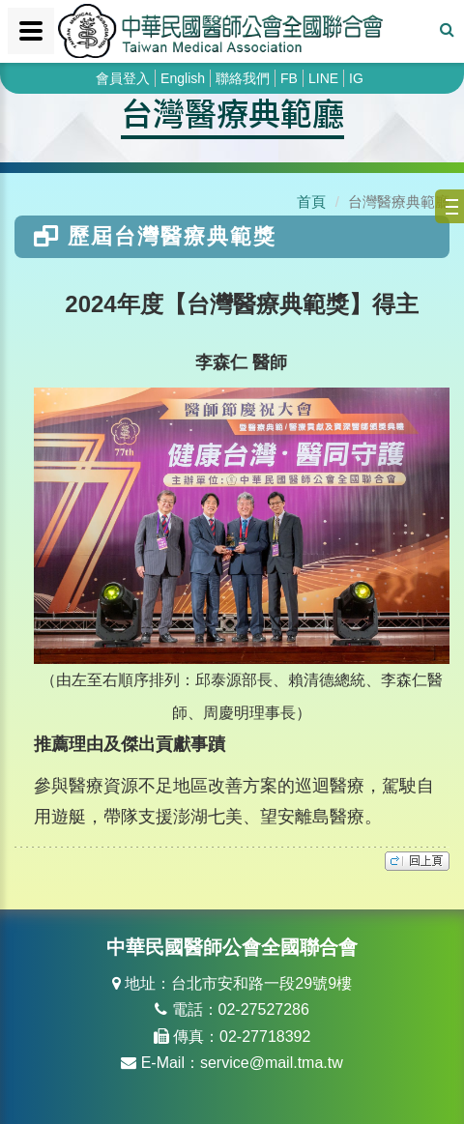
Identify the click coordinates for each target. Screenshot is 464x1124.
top (417, 861)
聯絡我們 (243, 78)
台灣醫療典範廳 (232, 112)
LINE (323, 78)
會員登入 (123, 78)
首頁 (311, 201)
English (182, 78)
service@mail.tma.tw (271, 1062)
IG (356, 78)
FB (289, 78)
